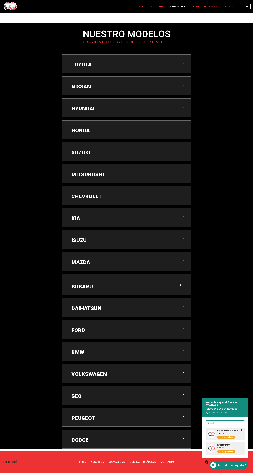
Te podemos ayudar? (228, 465)
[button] (126, 66)
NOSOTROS (155, 6)
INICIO (138, 6)
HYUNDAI (83, 109)
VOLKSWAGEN (89, 374)
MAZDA (80, 262)
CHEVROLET (86, 196)
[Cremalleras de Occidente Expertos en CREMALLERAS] (10, 6)
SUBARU (82, 287)
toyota (81, 65)
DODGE (80, 440)
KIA (75, 218)
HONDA (80, 131)
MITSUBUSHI (87, 174)
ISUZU (79, 240)
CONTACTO (231, 6)
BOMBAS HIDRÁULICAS (204, 6)
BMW (77, 352)
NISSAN (81, 87)
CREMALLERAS (176, 6)
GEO (76, 396)
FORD (78, 330)
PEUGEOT (83, 418)
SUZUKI (80, 152)
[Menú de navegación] (247, 6)
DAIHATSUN (86, 308)
